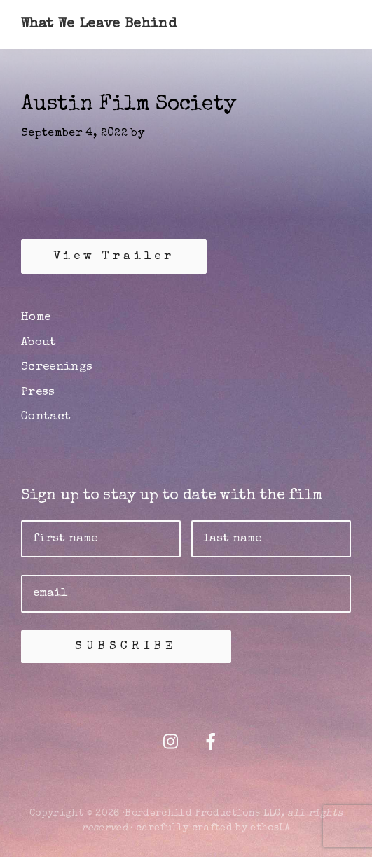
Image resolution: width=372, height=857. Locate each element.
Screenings (57, 367)
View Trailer (113, 257)
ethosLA (270, 828)
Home (35, 317)
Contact (46, 417)
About (39, 343)
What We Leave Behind (99, 25)
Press (38, 392)
